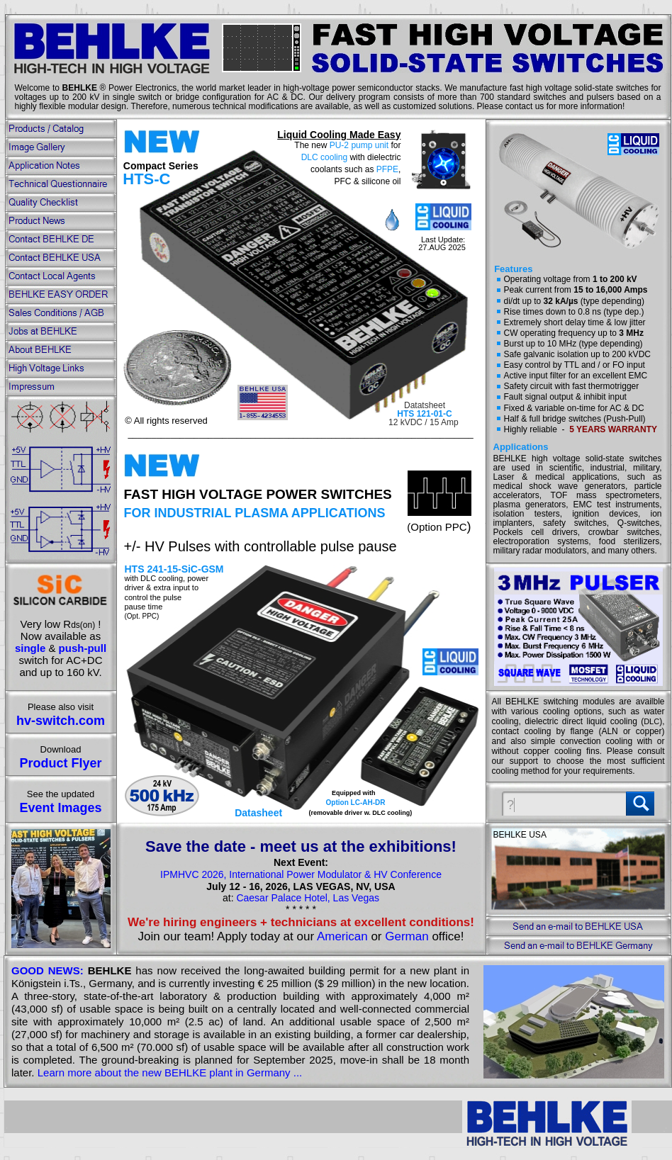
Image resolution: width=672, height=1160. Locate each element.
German (406, 936)
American (342, 936)
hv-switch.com (60, 721)
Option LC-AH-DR (356, 802)
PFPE (387, 169)
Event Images (60, 808)
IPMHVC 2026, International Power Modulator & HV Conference (301, 874)
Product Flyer (60, 763)
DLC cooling (324, 157)
